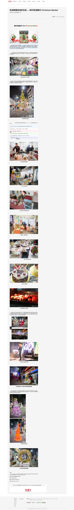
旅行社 (50, 498)
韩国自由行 (31, 498)
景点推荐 (19, 1)
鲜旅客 (56, 498)
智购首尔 (33, 1)
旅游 (54, 498)
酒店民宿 (29, 1)
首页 (8, 4)
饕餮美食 (15, 1)
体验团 (38, 1)
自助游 (52, 498)
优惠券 (43, 1)
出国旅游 (41, 498)
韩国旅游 (38, 498)
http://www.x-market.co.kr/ (15, 479)
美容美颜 (24, 1)
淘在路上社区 (35, 498)
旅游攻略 (13, 4)
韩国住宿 (47, 498)
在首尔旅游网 (24, 485)
